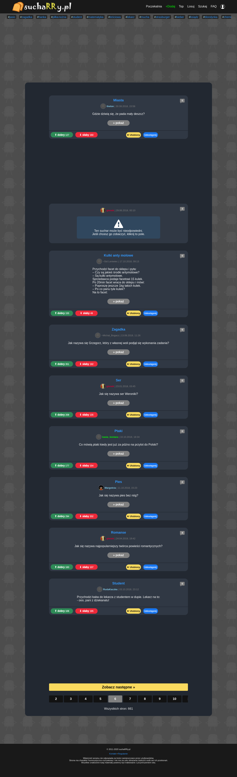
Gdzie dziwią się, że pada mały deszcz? (118, 113)
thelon (108, 106)
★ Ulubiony (133, 135)
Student (118, 583)
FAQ (214, 6)
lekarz (131, 16)
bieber (180, 16)
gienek (108, 210)
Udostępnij (150, 135)
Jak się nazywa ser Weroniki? (118, 393)
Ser (118, 380)
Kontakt (112, 754)
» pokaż (118, 122)
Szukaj (202, 6)
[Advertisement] (118, 51)
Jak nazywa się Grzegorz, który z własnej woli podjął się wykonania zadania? (118, 343)
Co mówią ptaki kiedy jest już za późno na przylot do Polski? (118, 444)
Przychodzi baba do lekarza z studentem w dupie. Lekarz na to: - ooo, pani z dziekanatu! (118, 598)
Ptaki (118, 431)
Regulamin (123, 754)
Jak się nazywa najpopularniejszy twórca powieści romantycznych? (119, 546)
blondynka (211, 16)
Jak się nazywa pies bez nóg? (118, 495)
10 (174, 699)
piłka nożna (59, 16)
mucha (145, 16)
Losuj (190, 6)
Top (181, 6)
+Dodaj (170, 6)
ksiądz (194, 16)
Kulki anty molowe (118, 255)
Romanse (118, 532)
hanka (42, 16)
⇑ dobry (62, 134)
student (77, 16)
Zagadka (118, 329)
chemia (228, 16)
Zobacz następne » (118, 687)
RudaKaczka (107, 589)
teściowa (115, 16)
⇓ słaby (86, 134)
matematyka (96, 16)
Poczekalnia (154, 6)
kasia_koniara (107, 437)
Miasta (118, 100)
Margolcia (108, 487)
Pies (118, 482)
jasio (12, 16)
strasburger (163, 16)
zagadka (27, 16)
